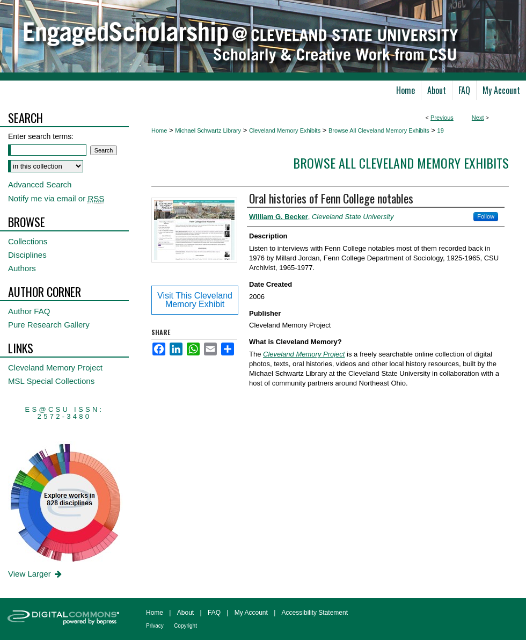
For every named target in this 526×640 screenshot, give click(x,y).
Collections (27, 241)
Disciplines (27, 254)
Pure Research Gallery (49, 324)
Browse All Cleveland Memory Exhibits (378, 130)
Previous (442, 117)
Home (159, 130)
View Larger (35, 573)
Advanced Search (39, 184)
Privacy (155, 626)
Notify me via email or (56, 198)
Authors (22, 268)
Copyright (185, 626)
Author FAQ (29, 311)
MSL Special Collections (51, 381)
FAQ (214, 612)
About (185, 612)
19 (440, 130)
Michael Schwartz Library (208, 130)
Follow (485, 216)
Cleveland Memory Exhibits (284, 130)
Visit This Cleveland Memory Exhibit (194, 300)
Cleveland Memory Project (55, 367)
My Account (251, 612)
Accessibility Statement (315, 612)
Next (478, 117)
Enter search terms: (41, 136)
